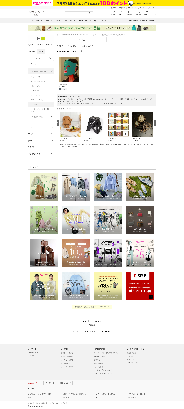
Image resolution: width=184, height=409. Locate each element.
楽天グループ (139, 8)
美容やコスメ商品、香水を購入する (74, 394)
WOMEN (32, 51)
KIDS (49, 51)
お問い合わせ (98, 363)
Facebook (130, 356)
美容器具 (34, 104)
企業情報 (31, 403)
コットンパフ (35, 77)
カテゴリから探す (67, 360)
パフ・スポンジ (36, 86)
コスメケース (35, 95)
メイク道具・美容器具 (38, 71)
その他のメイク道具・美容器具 (40, 110)
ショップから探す (67, 356)
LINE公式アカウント (134, 362)
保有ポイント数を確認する (136, 394)
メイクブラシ (35, 91)
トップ (59, 35)
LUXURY (31, 356)
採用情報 (64, 403)
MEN (41, 51)
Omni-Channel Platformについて (105, 374)
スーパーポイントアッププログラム (106, 353)
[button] (71, 127)
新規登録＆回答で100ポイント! (122, 8)
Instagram (130, 359)
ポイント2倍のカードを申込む (105, 394)
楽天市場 (151, 8)
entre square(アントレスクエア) (87, 35)
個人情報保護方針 (41, 403)
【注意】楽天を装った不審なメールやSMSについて (92, 307)
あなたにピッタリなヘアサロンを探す (40, 394)
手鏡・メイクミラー (38, 100)
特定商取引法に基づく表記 (103, 370)
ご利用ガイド (98, 360)
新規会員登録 (131, 353)
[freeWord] (41, 58)
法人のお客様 (98, 367)
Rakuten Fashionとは (101, 356)
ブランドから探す (67, 353)
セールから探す (66, 363)
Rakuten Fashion (69, 35)
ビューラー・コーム (38, 81)
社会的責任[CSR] (54, 403)
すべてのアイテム (67, 367)
